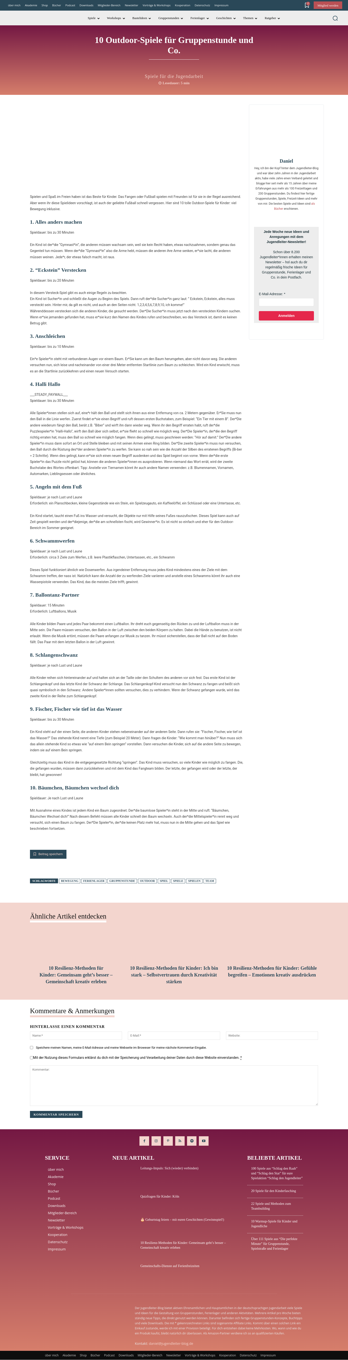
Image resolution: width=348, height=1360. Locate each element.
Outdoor (147, 881)
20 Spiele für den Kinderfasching (273, 1191)
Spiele (178, 881)
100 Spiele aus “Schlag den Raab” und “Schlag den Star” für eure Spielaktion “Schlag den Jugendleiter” (277, 1173)
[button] (335, 18)
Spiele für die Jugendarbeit (174, 76)
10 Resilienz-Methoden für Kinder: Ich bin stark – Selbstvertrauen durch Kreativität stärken (174, 975)
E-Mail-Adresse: (271, 294)
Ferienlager (93, 881)
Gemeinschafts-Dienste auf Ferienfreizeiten (169, 1266)
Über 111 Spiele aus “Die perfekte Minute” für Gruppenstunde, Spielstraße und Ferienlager (274, 1244)
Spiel (164, 881)
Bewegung (69, 881)
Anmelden (286, 316)
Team (209, 881)
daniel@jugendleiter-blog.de (171, 1343)
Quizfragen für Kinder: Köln (159, 1197)
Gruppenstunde (122, 881)
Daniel (286, 161)
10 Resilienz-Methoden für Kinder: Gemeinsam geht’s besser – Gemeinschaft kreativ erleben (76, 975)
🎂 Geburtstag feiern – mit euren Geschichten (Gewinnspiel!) (182, 1220)
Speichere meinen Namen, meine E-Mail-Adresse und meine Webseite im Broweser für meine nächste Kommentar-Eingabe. (121, 1047)
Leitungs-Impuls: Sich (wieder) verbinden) (169, 1168)
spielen (194, 881)
